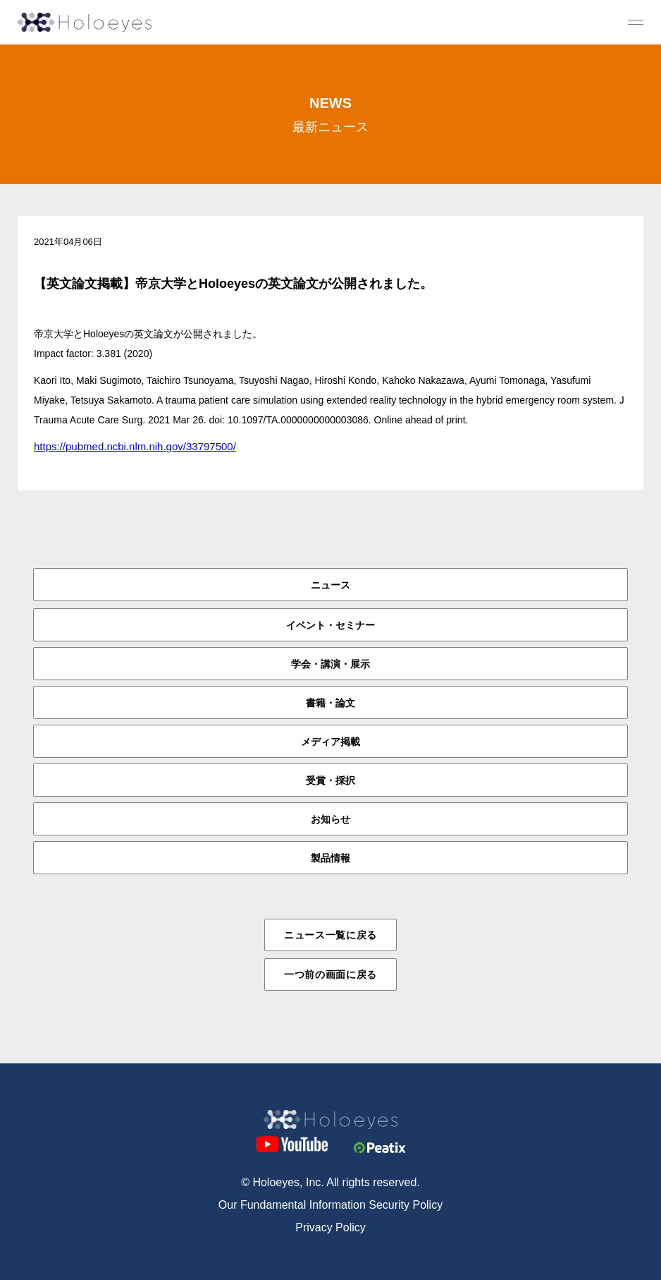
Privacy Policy (330, 1227)
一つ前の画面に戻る (330, 974)
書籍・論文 (330, 702)
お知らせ (330, 819)
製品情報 (330, 858)
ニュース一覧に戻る (330, 935)
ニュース (330, 585)
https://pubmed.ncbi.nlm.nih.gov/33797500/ (135, 446)
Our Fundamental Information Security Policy (330, 1205)
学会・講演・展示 (330, 664)
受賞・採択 (330, 780)
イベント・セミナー (330, 625)
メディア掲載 (330, 741)
